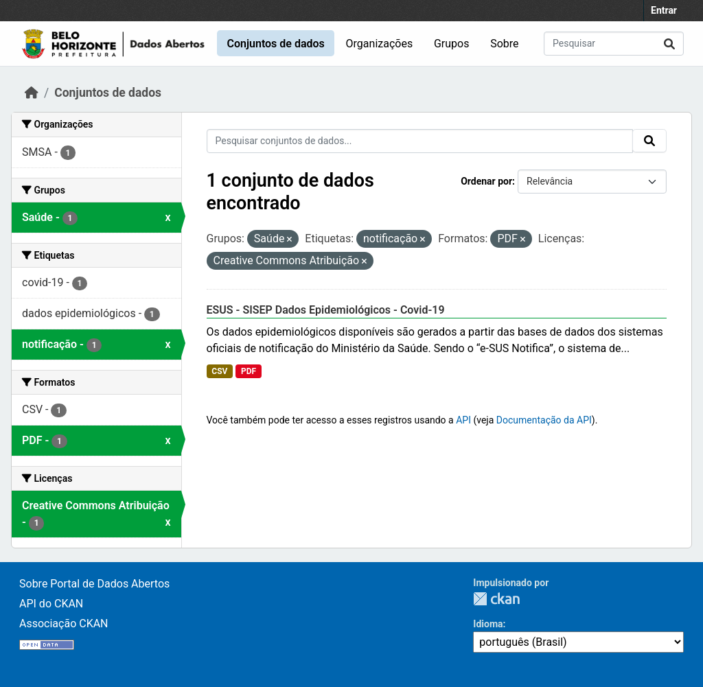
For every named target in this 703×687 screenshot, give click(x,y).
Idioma (488, 623)
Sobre (504, 43)
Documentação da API (544, 420)
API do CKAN (51, 603)
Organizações (379, 43)
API (463, 420)
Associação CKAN (63, 623)
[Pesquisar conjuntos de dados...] (614, 44)
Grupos (452, 43)
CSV (219, 371)
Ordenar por (486, 181)
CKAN (496, 599)
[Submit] (669, 44)
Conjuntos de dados (275, 43)
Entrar (664, 10)
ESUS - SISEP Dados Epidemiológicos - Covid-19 (326, 309)
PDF (248, 371)
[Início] (31, 93)
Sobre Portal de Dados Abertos (94, 583)
